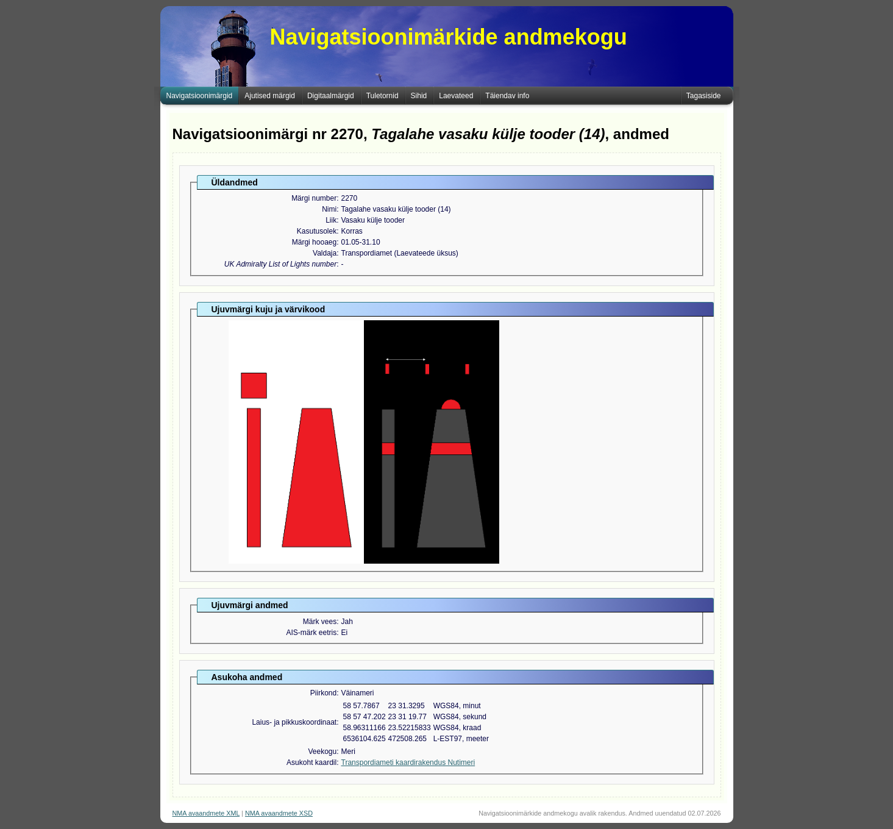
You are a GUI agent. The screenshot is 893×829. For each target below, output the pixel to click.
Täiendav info (507, 96)
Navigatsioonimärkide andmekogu (448, 36)
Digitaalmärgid (330, 96)
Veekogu (322, 751)
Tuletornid (382, 96)
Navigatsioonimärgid (199, 96)
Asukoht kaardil (311, 762)
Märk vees (319, 621)
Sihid (419, 96)
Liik (331, 220)
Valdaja (324, 253)
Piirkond (323, 693)
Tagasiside (703, 96)
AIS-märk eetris (311, 632)
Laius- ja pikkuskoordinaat (294, 722)
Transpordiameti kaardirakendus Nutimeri (408, 762)
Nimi (329, 209)
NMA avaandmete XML (206, 813)
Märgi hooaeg (314, 242)
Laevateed (456, 96)
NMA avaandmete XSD (279, 813)
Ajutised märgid (269, 96)
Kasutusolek (316, 231)
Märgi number (313, 198)
